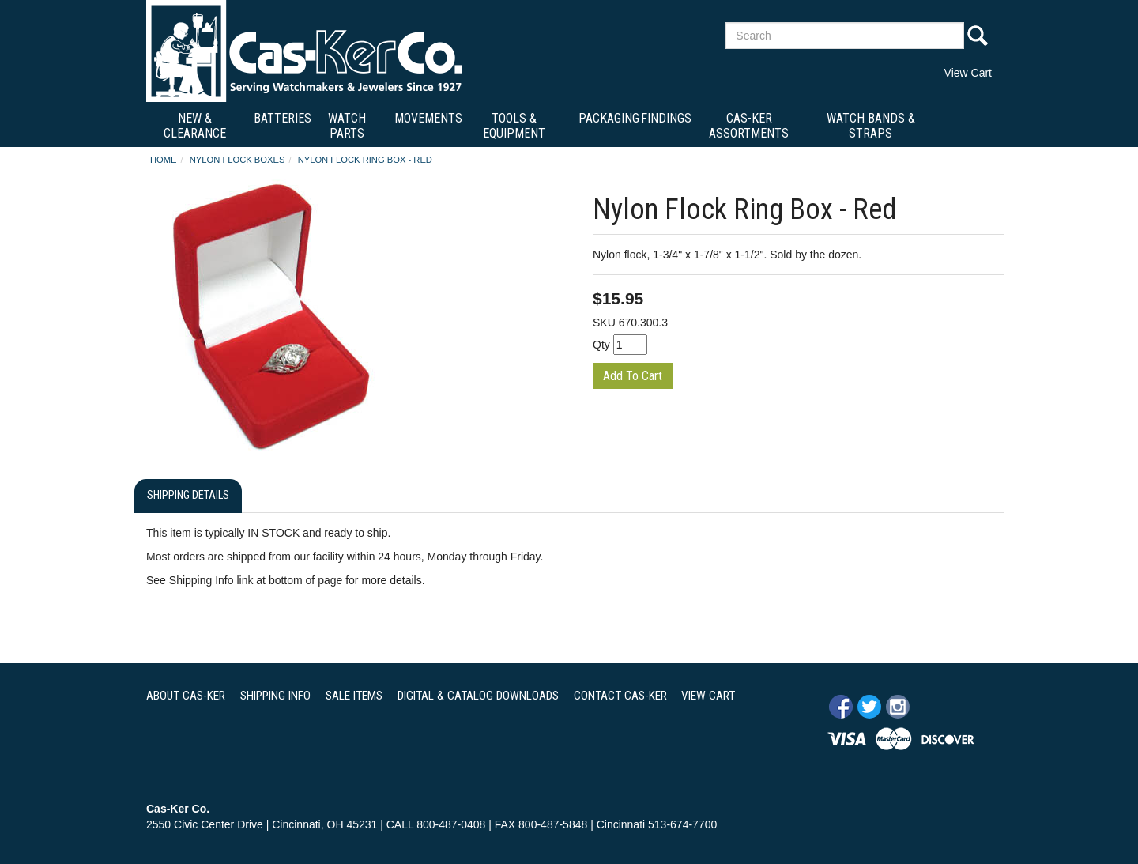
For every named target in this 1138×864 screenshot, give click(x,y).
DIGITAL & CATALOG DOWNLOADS (478, 696)
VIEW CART (708, 696)
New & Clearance (195, 126)
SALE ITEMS (354, 696)
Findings (666, 118)
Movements (428, 118)
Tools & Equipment (514, 126)
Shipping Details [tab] (188, 495)
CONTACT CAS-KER (620, 696)
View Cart (968, 72)
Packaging (608, 118)
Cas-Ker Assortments (749, 126)
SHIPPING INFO (275, 696)
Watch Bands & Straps (871, 126)
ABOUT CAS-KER (185, 696)
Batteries (282, 118)
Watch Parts (347, 126)
